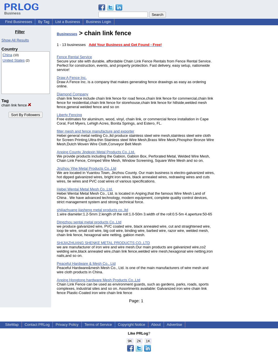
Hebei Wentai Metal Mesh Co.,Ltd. (85, 189)
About (156, 324)
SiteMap (12, 324)
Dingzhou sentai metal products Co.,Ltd (89, 222)
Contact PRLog (37, 324)
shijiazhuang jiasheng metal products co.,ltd (92, 210)
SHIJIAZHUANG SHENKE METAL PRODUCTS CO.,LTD (103, 243)
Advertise (174, 324)
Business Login (98, 22)
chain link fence (16, 105)
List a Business (67, 22)
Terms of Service (98, 324)
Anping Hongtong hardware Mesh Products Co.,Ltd (98, 280)
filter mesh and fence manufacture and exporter (95, 131)
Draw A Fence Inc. (72, 77)
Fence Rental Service (74, 57)
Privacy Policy (67, 324)
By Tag (43, 22)
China (7, 55)
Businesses (67, 34)
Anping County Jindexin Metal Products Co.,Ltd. (96, 152)
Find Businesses (18, 22)
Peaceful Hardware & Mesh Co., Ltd (86, 263)
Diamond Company (72, 94)
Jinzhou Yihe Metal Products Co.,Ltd (86, 168)
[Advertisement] (249, 115)
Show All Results (15, 40)
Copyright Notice (131, 324)
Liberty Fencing (69, 115)
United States (14, 60)
